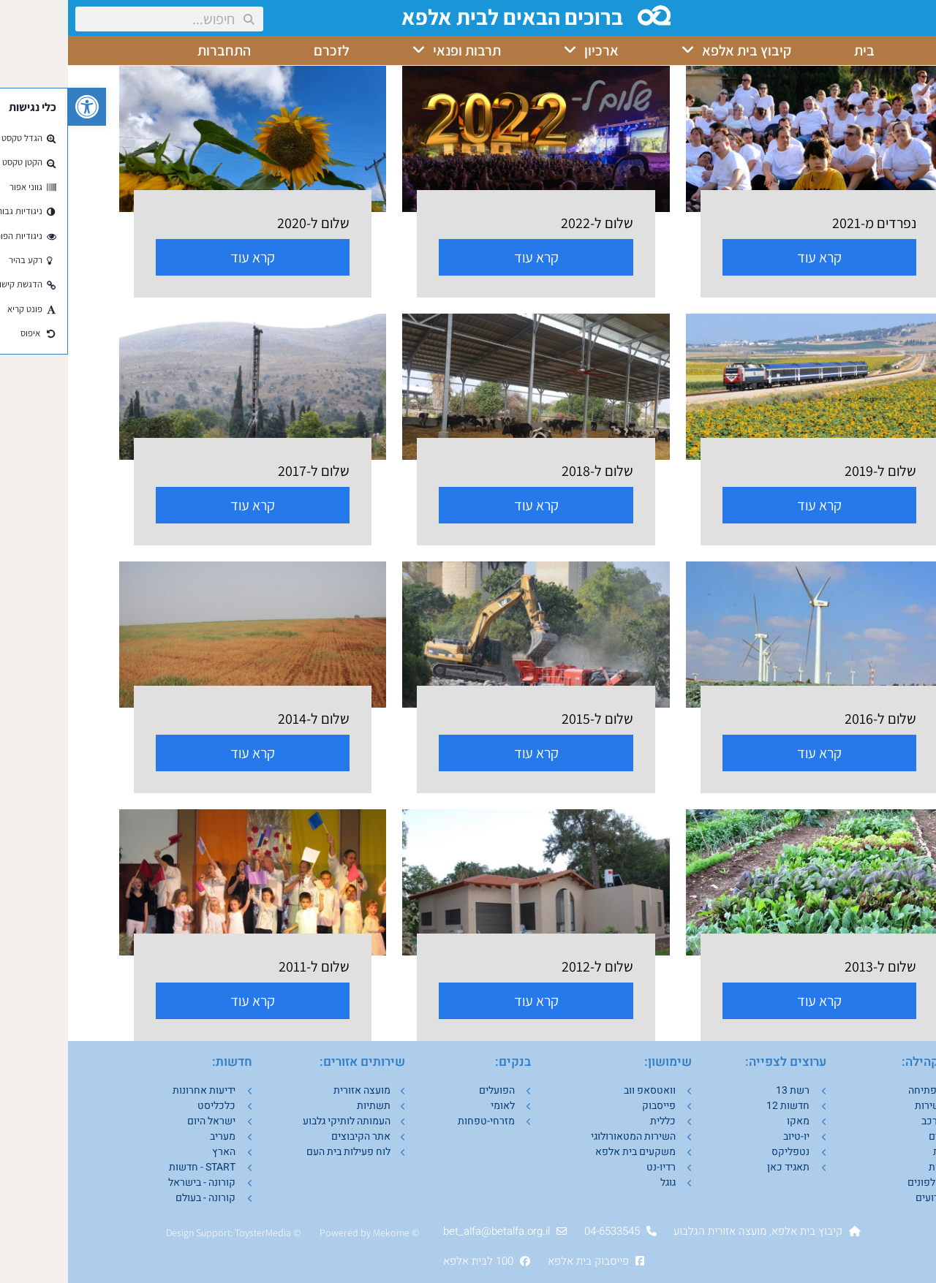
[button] (19, 107)
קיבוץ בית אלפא (668, 50)
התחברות (156, 50)
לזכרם (264, 50)
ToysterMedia (195, 1232)
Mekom (320, 1232)
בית (796, 50)
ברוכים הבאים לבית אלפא (445, 16)
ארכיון (523, 50)
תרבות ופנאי (388, 50)
